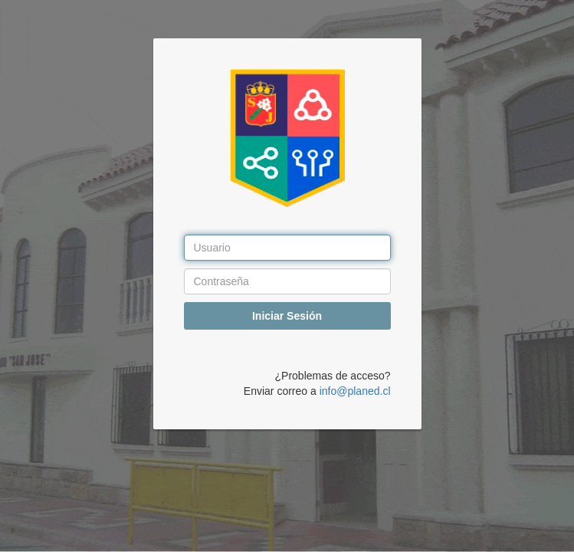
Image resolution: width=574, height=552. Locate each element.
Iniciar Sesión (287, 316)
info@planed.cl (355, 391)
